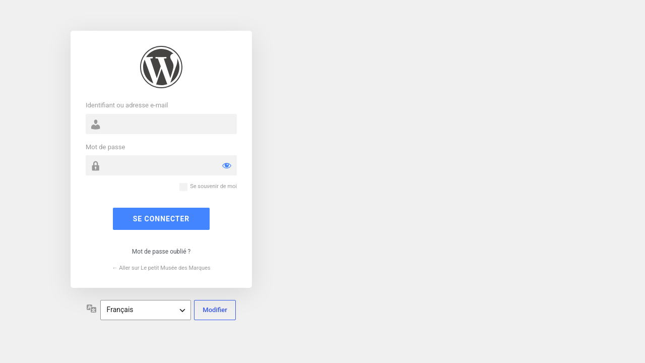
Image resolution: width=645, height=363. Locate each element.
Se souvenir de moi (213, 186)
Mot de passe (105, 147)
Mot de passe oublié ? (161, 251)
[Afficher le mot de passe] (227, 165)
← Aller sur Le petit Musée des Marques (161, 268)
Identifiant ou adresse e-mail (127, 105)
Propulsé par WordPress (161, 67)
